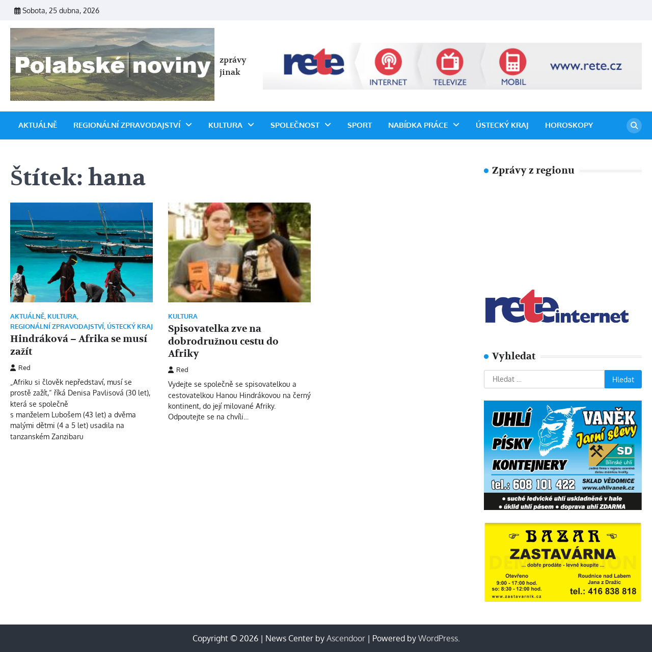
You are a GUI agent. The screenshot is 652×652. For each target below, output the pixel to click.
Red (20, 367)
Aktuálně (37, 125)
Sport (359, 125)
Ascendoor (346, 638)
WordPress (438, 638)
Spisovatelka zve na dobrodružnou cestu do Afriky (223, 341)
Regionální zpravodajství (126, 125)
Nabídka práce (418, 125)
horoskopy (569, 125)
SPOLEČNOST (294, 125)
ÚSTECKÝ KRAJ (502, 125)
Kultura (225, 125)
